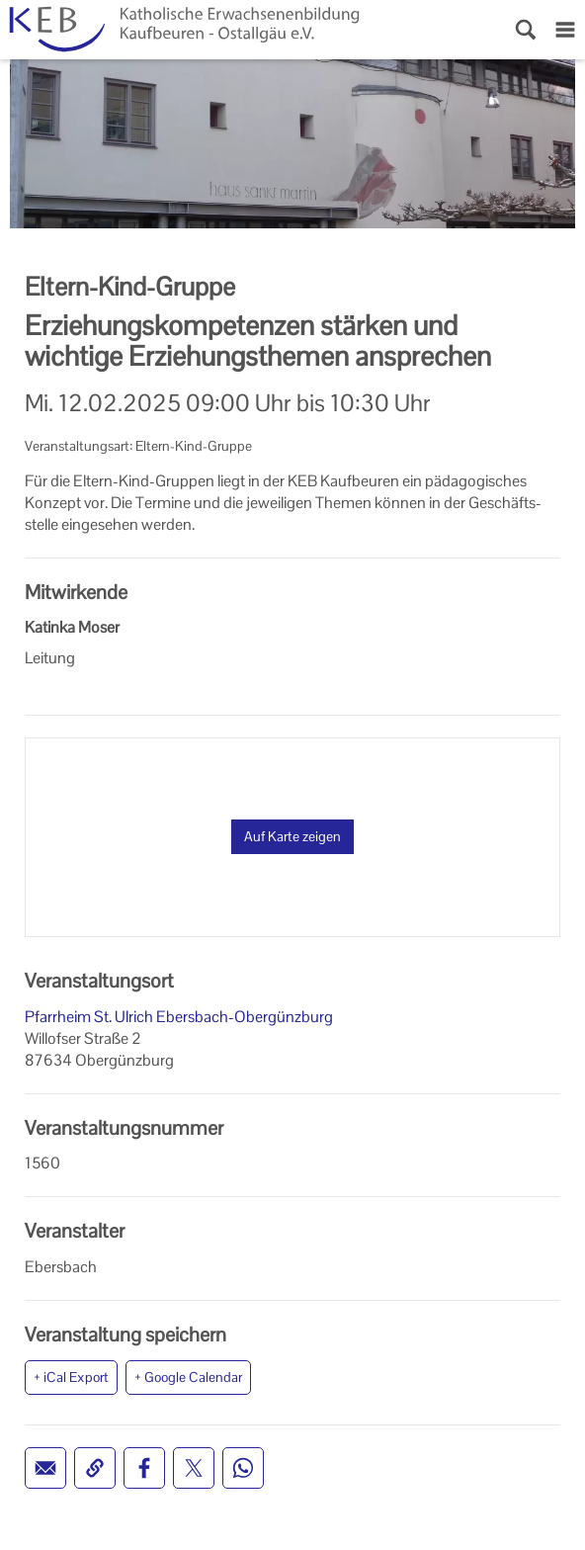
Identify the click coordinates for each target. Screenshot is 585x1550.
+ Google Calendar (188, 1377)
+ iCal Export (71, 1377)
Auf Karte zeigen (292, 836)
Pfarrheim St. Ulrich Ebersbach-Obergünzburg (179, 1016)
